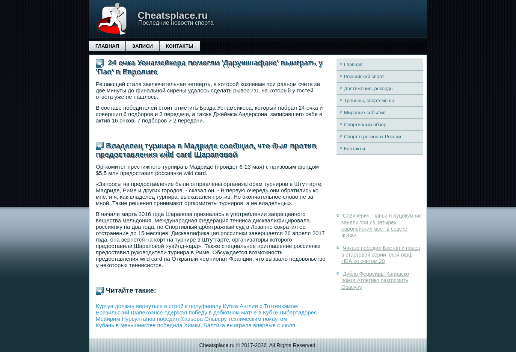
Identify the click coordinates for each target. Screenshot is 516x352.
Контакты (179, 46)
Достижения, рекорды (369, 88)
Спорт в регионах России (372, 136)
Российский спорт (364, 76)
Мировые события (365, 112)
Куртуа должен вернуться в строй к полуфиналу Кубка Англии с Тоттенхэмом (197, 306)
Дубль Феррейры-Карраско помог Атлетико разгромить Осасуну (375, 280)
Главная (107, 46)
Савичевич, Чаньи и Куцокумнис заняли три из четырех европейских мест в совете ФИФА (381, 226)
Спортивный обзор (365, 124)
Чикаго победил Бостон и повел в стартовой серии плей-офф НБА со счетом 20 (380, 254)
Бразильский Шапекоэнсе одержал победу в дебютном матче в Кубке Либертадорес (206, 312)
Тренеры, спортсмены (369, 100)
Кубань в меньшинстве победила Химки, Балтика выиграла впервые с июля (195, 325)
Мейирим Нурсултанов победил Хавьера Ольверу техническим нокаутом (191, 319)
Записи (142, 46)
